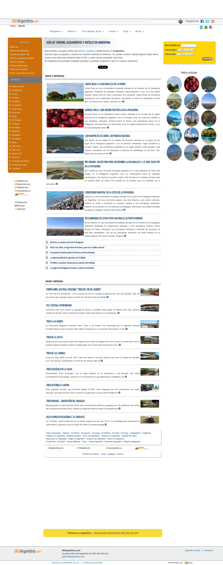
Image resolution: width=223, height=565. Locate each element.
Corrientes (15, 105)
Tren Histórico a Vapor (57, 385)
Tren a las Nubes (54, 321)
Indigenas (146, 433)
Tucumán (14, 168)
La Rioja (14, 124)
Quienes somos (192, 550)
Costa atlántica (73, 441)
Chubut (13, 98)
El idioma (75, 433)
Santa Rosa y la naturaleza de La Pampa (105, 84)
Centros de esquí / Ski (20, 54)
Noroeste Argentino (113, 441)
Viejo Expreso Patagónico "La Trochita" (65, 417)
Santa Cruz (15, 153)
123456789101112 (189, 50)
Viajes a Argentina (76, 439)
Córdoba (14, 101)
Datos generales (53, 433)
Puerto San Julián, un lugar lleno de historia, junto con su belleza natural (77, 247)
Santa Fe (14, 157)
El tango (124, 433)
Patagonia (56, 31)
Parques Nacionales (19, 65)
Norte (140, 31)
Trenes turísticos (17, 62)
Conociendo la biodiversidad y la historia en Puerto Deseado (72, 252)
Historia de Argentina (19, 51)
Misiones (14, 131)
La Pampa (15, 120)
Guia (103, 454)
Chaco (13, 94)
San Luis (14, 150)
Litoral (113, 31)
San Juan (14, 146)
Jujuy (13, 116)
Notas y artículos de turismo (22, 73)
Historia (66, 433)
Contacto (208, 550)
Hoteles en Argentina (55, 436)
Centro (72, 31)
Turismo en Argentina (110, 436)
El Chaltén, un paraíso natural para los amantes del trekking (72, 263)
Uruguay (111, 454)
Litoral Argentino (95, 441)
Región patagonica (132, 441)
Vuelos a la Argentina (95, 439)
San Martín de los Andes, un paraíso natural (107, 136)
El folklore (106, 433)
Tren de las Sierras (55, 353)
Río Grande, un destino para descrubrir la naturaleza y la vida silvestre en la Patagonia (122, 164)
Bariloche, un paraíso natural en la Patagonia (66, 242)
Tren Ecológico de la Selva (59, 369)
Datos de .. (15, 47)
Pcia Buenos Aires (93, 31)
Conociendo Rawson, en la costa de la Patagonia (109, 192)
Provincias (50, 441)
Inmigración (135, 433)
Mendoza (14, 127)
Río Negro (15, 139)
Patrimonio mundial (18, 69)
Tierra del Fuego (18, 165)
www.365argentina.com (73, 556)
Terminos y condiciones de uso (65, 562)
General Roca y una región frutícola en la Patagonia (111, 110)
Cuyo (127, 31)
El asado (96, 433)
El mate (115, 433)
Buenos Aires (16, 86)
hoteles (90, 51)
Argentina (25, 42)
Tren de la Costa (54, 337)
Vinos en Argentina (115, 439)
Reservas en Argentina (56, 439)
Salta (13, 142)
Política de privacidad (92, 562)
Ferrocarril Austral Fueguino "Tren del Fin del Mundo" (73, 289)
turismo (81, 51)
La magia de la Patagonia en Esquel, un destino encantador (72, 268)
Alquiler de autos (129, 436)
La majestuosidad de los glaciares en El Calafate (68, 258)
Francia (119, 454)
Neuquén (14, 135)
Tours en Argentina (91, 436)
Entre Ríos (15, 109)
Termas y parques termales (22, 58)
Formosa (14, 112)
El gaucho (85, 433)
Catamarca (15, 90)
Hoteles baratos (74, 436)
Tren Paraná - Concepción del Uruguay (65, 401)
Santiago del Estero (19, 161)
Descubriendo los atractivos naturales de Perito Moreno (113, 218)
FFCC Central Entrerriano (59, 305)
